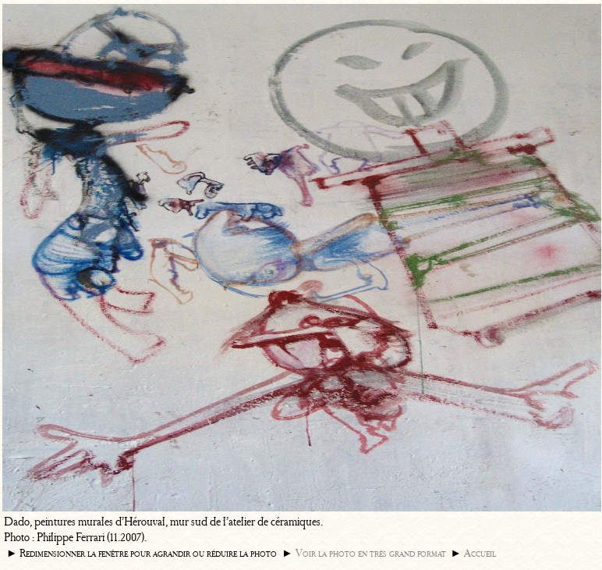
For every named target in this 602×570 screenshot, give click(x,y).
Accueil (480, 553)
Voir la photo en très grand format (371, 553)
